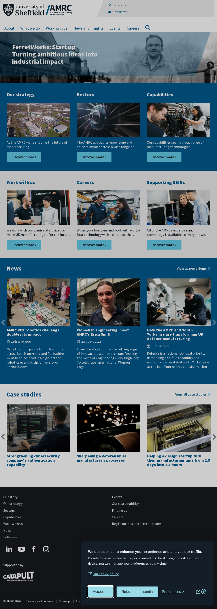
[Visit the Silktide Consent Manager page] (201, 591)
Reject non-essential (137, 592)
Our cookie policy (106, 574)
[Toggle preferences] (173, 591)
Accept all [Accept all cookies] (100, 592)
